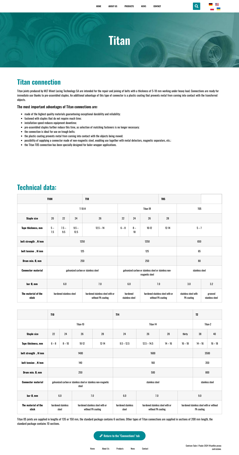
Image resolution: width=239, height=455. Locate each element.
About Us (112, 6)
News (143, 6)
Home (98, 6)
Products (129, 6)
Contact (157, 6)
